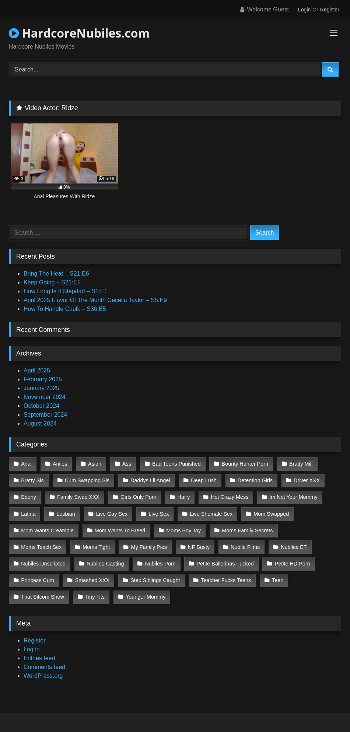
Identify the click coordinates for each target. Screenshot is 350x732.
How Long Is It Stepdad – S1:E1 (66, 291)
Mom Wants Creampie (47, 526)
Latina (28, 510)
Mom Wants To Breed (119, 526)
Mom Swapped (268, 510)
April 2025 (37, 370)
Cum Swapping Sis (86, 479)
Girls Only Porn (137, 495)
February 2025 (43, 379)
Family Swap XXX (77, 495)
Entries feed (39, 648)
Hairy (181, 495)
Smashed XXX (38, 572)
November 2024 (45, 397)
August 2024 (40, 423)
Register (329, 10)
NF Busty (136, 541)
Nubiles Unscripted (285, 541)
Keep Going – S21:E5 (52, 282)
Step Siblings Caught (100, 572)
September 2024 (45, 414)
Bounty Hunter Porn (241, 463)
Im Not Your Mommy (290, 495)
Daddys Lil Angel (148, 479)
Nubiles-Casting (40, 557)
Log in (32, 640)
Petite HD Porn (224, 557)
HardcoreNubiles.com (79, 33)
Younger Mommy (41, 588)
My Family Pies (87, 541)
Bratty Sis (32, 479)
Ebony (28, 495)
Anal (26, 463)
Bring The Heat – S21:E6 (56, 273)
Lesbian (65, 510)
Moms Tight (34, 541)
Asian (93, 463)
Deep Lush (202, 479)
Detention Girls (252, 479)
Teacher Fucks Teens (171, 572)
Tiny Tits (321, 572)
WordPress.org (43, 666)
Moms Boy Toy (182, 526)
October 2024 (41, 406)
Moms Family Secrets (245, 526)
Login (304, 10)
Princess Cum (279, 557)
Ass (124, 463)
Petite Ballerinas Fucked (158, 557)
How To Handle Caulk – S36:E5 (65, 309)
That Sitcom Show (269, 572)
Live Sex (157, 510)
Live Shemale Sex (208, 510)
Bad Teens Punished (174, 463)
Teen (221, 572)
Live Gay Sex (110, 510)
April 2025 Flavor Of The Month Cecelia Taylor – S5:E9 (95, 300)
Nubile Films (181, 541)
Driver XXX (303, 479)
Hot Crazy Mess (227, 495)
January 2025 (41, 388)
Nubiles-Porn (94, 557)
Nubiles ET (229, 541)
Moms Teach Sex (311, 526)
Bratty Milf (297, 463)
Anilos (59, 463)
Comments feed (44, 657)
